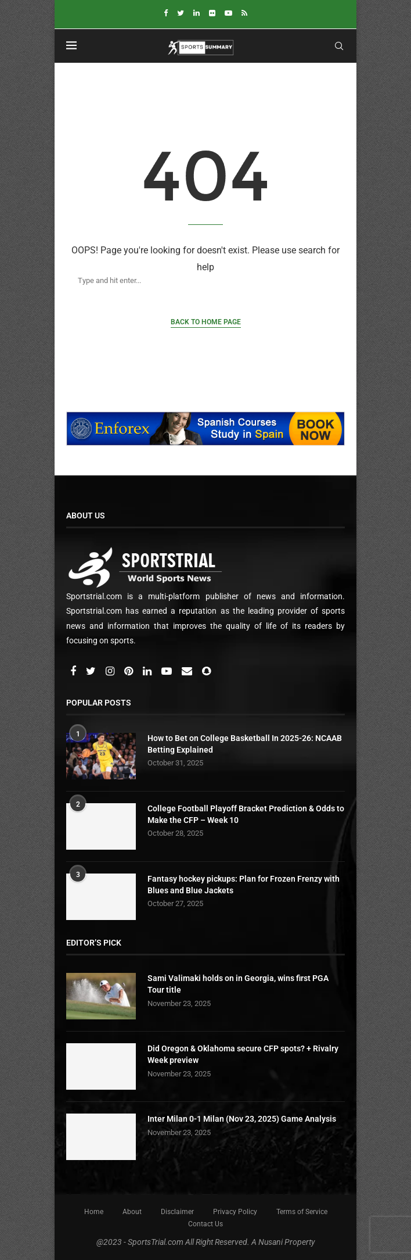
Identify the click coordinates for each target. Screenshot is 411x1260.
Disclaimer (177, 1212)
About (132, 1212)
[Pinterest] (129, 671)
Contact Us (205, 1224)
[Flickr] (212, 13)
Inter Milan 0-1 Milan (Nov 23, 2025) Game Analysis (241, 1118)
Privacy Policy (235, 1212)
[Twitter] (180, 13)
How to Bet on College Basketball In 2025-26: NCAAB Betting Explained (244, 743)
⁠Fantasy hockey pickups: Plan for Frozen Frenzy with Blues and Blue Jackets (243, 884)
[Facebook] (166, 13)
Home (93, 1212)
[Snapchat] (206, 671)
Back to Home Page (206, 322)
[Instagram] (111, 671)
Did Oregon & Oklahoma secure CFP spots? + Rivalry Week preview (242, 1054)
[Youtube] (228, 13)
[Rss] (244, 13)
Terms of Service (301, 1212)
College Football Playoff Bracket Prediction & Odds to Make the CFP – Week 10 (245, 814)
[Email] (188, 671)
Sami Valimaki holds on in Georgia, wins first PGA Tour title (238, 983)
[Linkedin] (196, 13)
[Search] (194, 280)
